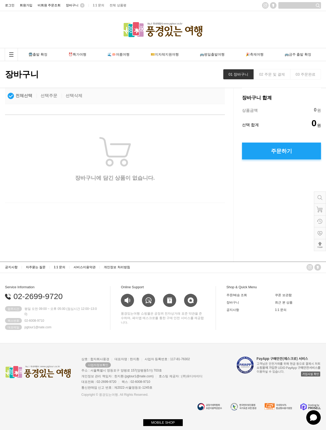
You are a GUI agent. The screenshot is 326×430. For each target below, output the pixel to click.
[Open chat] (313, 417)
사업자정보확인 (98, 365)
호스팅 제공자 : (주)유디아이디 (180, 376)
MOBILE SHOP (163, 422)
